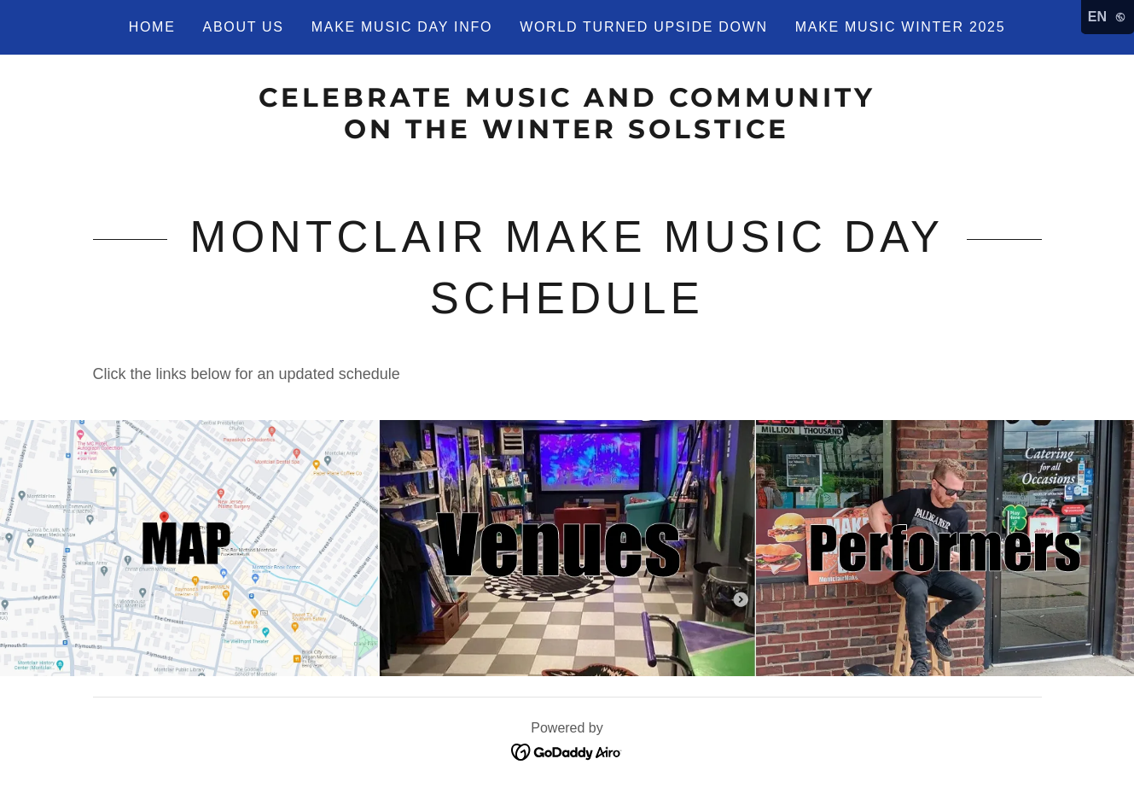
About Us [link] (243, 27)
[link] (567, 133)
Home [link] (152, 27)
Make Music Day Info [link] (401, 27)
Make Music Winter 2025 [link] (900, 27)
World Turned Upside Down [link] (644, 27)
